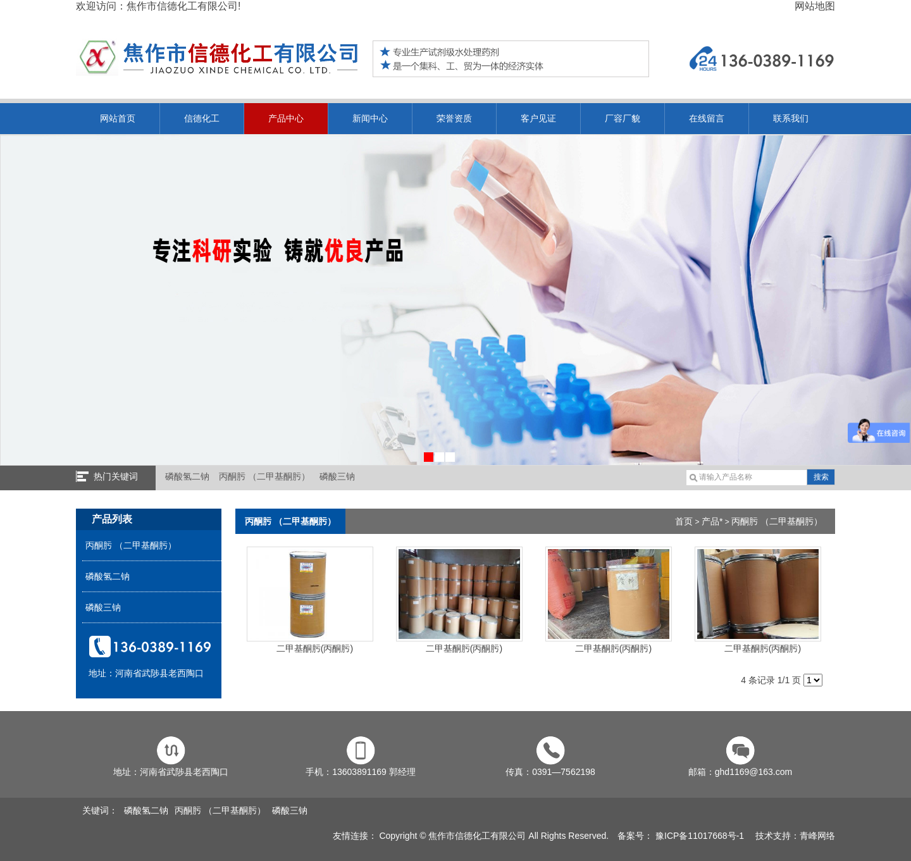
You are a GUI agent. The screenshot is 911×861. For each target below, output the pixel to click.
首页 (684, 521)
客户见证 (538, 118)
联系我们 (791, 118)
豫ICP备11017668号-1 (698, 836)
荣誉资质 (454, 118)
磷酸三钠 (337, 476)
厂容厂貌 (622, 118)
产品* (712, 521)
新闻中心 (370, 118)
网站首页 (117, 118)
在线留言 (706, 118)
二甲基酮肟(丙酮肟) (310, 643)
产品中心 (286, 118)
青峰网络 (817, 836)
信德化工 (202, 118)
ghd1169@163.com (753, 772)
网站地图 (815, 6)
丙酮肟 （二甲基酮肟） (264, 476)
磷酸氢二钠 (187, 476)
